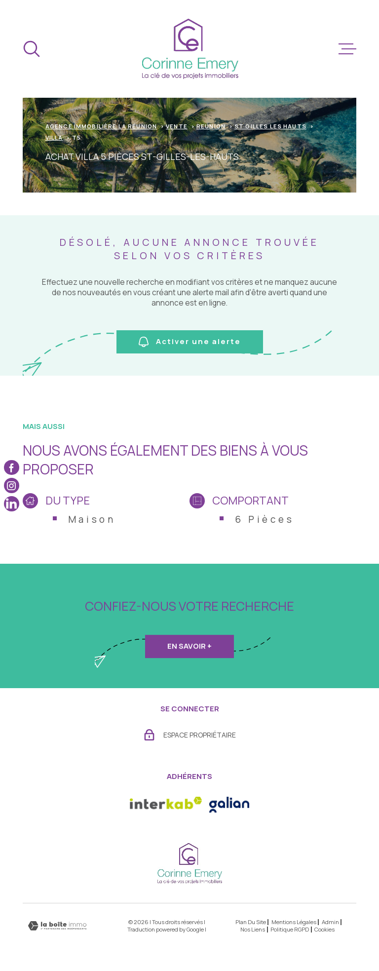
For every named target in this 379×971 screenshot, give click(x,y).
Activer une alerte (190, 341)
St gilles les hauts (270, 126)
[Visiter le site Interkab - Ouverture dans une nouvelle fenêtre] (165, 805)
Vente (177, 126)
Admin (330, 922)
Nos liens (252, 929)
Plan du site (250, 922)
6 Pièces (265, 519)
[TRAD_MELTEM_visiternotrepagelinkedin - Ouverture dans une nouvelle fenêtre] (11, 503)
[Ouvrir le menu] (347, 49)
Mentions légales (293, 922)
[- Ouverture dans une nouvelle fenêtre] (229, 805)
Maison (92, 519)
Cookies (324, 929)
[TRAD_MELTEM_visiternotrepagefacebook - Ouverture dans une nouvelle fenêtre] (11, 467)
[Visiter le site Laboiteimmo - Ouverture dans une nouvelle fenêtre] (57, 926)
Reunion (211, 126)
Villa (54, 137)
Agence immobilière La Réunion (101, 126)
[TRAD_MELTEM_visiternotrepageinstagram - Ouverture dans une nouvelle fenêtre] (11, 485)
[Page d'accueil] (189, 49)
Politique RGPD (289, 929)
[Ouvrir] (31, 49)
